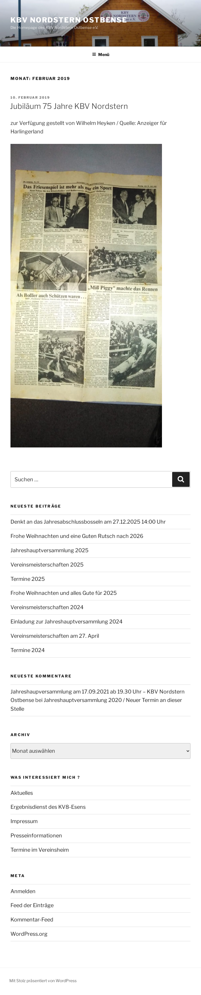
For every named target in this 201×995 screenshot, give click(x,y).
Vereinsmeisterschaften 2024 (47, 607)
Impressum (24, 821)
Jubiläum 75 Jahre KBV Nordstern (69, 106)
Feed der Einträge (32, 905)
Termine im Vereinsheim (39, 850)
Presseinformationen (36, 835)
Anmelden (23, 891)
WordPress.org (28, 934)
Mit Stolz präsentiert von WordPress (43, 980)
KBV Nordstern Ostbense (68, 20)
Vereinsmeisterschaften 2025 (47, 565)
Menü (100, 54)
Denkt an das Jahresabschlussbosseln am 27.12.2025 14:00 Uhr (88, 522)
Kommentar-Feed (31, 919)
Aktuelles (21, 793)
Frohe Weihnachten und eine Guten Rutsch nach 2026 (76, 536)
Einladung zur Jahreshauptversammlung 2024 (66, 621)
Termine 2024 (27, 650)
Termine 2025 (27, 579)
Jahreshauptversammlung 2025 (49, 550)
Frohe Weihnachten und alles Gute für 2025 (63, 593)
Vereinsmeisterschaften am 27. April (54, 636)
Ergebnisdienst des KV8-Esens (48, 807)
